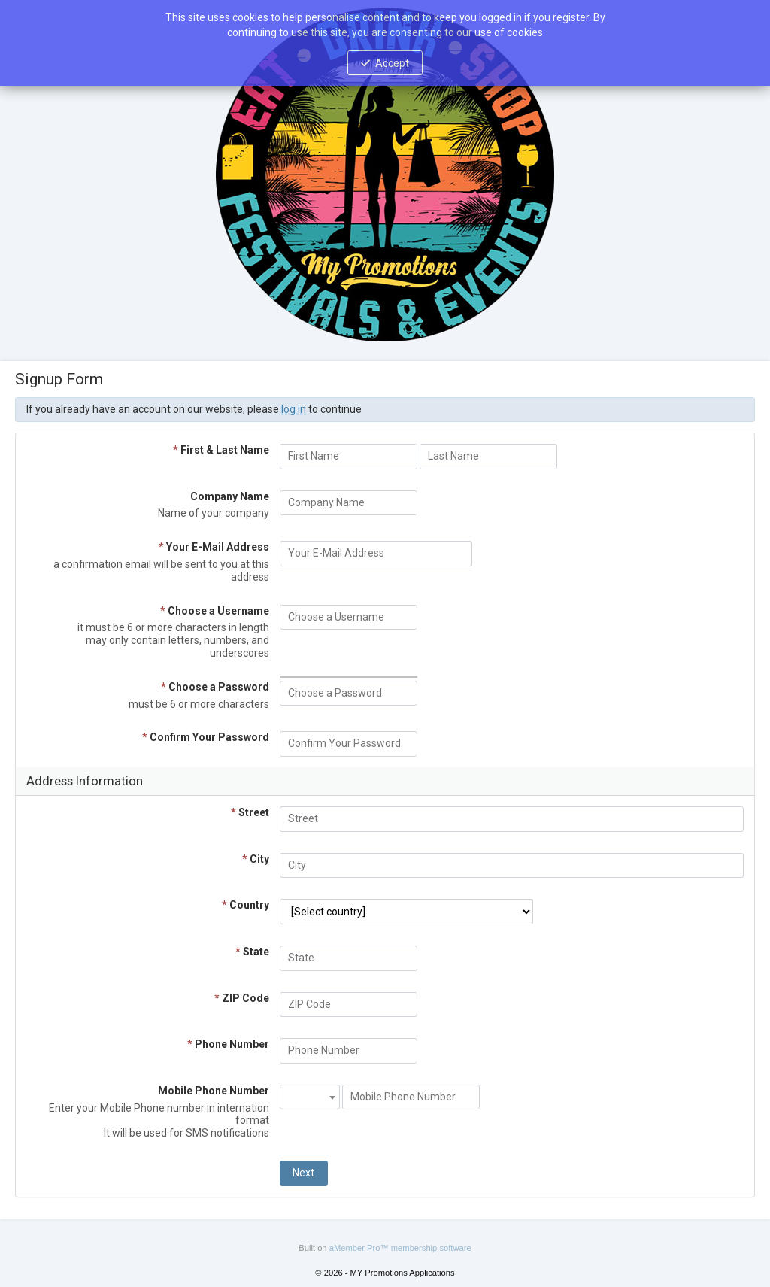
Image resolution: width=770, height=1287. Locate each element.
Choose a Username (214, 611)
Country (245, 905)
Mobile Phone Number (213, 1091)
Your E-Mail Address (214, 547)
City (255, 859)
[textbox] (309, 1090)
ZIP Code (241, 998)
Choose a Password (215, 687)
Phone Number (228, 1044)
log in (293, 409)
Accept (392, 63)
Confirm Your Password (205, 737)
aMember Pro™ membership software (400, 1247)
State (252, 952)
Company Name (229, 496)
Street (250, 812)
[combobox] (310, 1097)
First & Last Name (221, 450)
